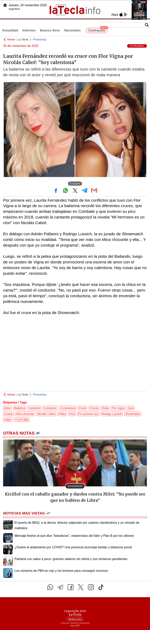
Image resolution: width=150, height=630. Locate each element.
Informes (29, 30)
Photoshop (39, 39)
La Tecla (23, 39)
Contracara (97, 30)
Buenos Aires (50, 30)
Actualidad (10, 30)
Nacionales (72, 30)
